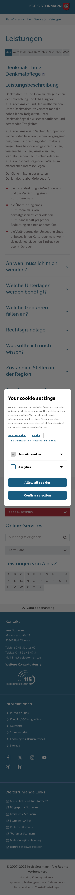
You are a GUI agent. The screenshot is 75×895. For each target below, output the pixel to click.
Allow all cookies (37, 482)
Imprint (36, 435)
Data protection (17, 435)
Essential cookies (29, 454)
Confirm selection (37, 495)
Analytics (24, 467)
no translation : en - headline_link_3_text (33, 440)
